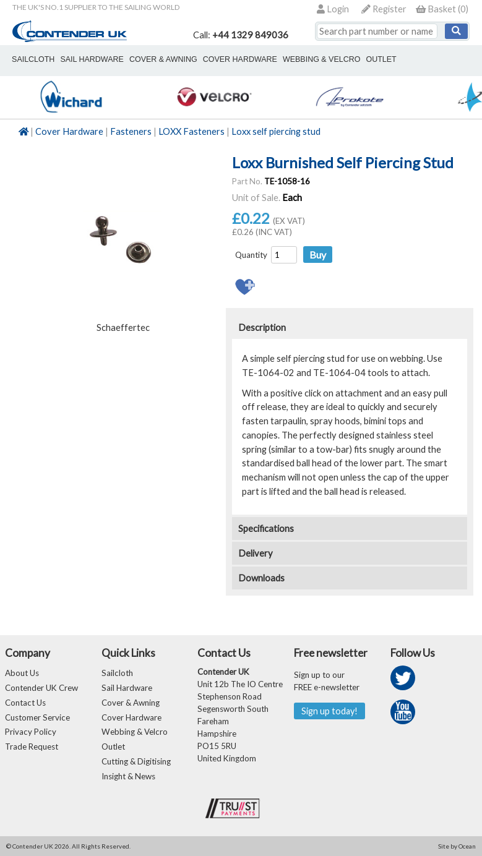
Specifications (266, 528)
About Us (22, 673)
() (442, 9)
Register (384, 9)
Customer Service (37, 717)
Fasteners (131, 131)
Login (333, 9)
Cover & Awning (130, 703)
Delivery (255, 553)
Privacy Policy (30, 732)
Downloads (261, 578)
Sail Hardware (126, 688)
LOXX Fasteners (191, 131)
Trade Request (31, 747)
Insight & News (128, 777)
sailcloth (33, 59)
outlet (380, 59)
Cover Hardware (69, 131)
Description (262, 327)
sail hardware (91, 59)
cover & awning (163, 59)
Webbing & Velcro (134, 732)
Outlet (113, 747)
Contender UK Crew (41, 688)
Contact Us (25, 703)
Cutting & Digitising (136, 762)
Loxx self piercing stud (276, 131)
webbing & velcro (320, 59)
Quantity (251, 255)
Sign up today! (329, 711)
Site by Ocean (457, 846)
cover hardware (239, 59)
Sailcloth (117, 673)
